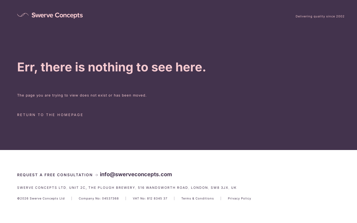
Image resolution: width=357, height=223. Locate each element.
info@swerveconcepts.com (136, 174)
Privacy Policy (239, 198)
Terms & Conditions (197, 198)
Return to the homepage (50, 115)
